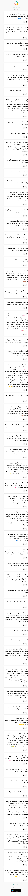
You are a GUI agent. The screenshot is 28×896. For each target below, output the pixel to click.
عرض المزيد (14, 884)
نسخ (24, 22)
